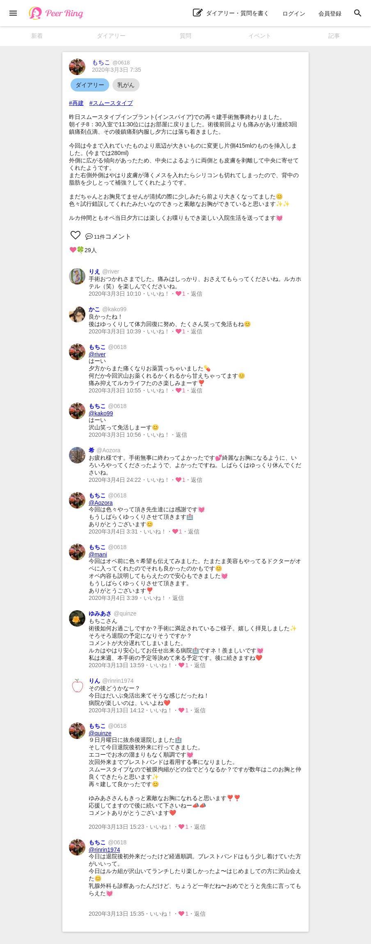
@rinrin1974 (104, 849)
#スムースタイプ (111, 103)
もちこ (111, 62)
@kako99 (101, 413)
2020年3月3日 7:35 (116, 69)
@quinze (100, 733)
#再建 (76, 103)
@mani (98, 554)
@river (97, 354)
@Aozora (101, 502)
